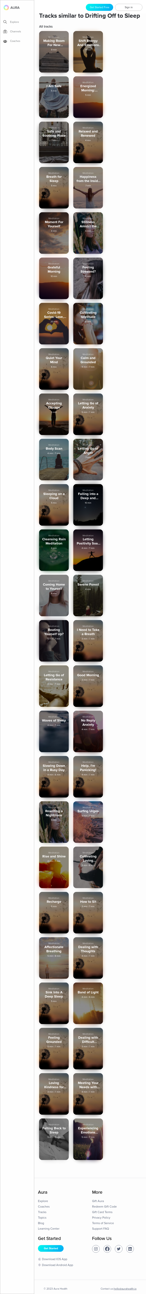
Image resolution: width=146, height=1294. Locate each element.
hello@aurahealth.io (125, 1288)
